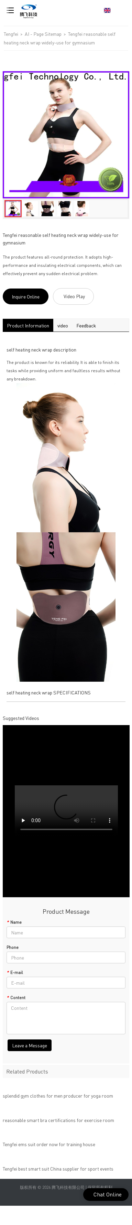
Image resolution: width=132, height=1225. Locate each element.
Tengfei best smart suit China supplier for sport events (58, 1171)
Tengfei (11, 34)
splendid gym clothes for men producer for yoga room (58, 1098)
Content (16, 997)
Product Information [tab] (28, 325)
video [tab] (62, 325)
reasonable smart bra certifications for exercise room (58, 1122)
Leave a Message (29, 1045)
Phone (13, 947)
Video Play (74, 296)
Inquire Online (26, 296)
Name (14, 922)
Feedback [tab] (86, 325)
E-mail (15, 972)
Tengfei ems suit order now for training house (49, 1146)
